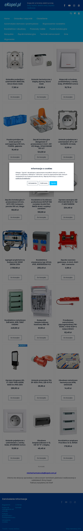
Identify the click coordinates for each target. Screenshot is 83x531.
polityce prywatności (23, 178)
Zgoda (53, 183)
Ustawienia (32, 183)
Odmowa (43, 183)
